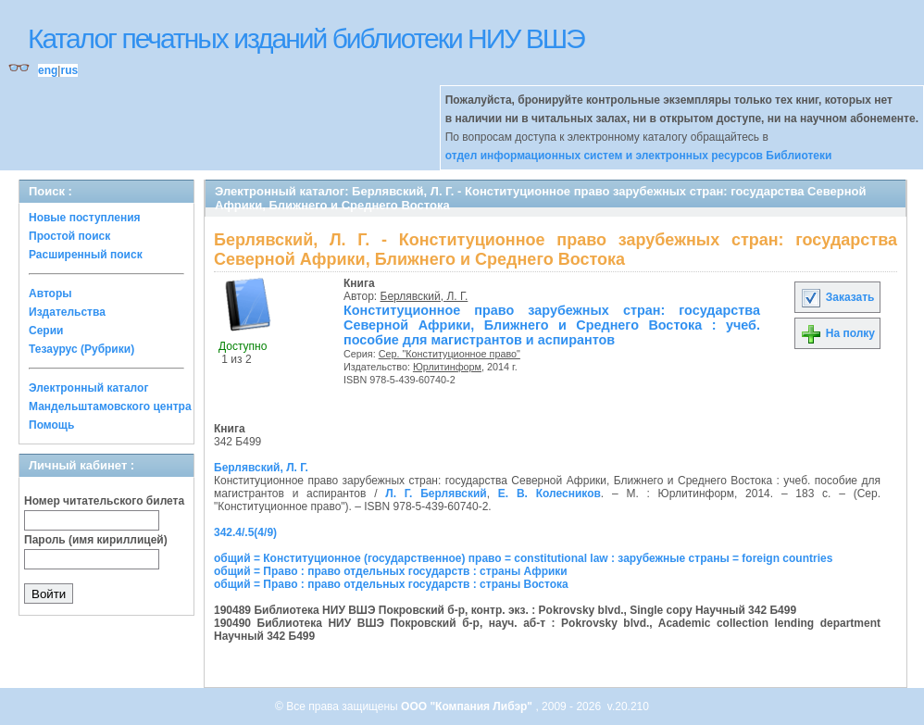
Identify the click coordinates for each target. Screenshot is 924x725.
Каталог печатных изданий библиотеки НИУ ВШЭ (306, 38)
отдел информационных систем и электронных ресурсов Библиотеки (638, 155)
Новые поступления (85, 217)
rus (69, 70)
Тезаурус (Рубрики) (81, 349)
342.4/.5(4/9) (245, 532)
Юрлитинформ (447, 366)
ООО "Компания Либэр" (468, 706)
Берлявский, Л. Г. (424, 296)
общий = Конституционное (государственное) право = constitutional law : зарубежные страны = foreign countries (523, 558)
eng (47, 70)
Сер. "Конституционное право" (449, 353)
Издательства (67, 312)
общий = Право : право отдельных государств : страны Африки (391, 571)
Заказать (837, 297)
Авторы (50, 293)
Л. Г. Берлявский (435, 493)
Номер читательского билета (104, 500)
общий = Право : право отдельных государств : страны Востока (391, 584)
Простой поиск (69, 236)
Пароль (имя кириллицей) (96, 539)
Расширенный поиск (86, 254)
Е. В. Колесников (549, 493)
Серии (46, 330)
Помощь (51, 425)
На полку (837, 333)
